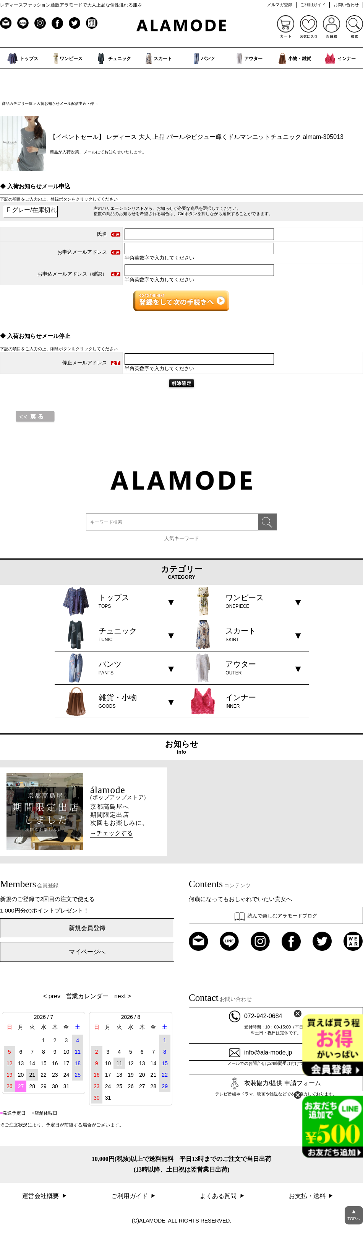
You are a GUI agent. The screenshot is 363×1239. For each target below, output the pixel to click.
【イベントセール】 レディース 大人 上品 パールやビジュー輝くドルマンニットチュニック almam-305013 (197, 137)
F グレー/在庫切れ (30, 210)
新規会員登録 (87, 928)
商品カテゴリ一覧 (17, 103)
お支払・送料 (308, 1196)
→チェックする (111, 833)
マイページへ (87, 951)
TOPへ (354, 1213)
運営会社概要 (41, 1196)
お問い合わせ (346, 4)
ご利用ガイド (313, 4)
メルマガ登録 (279, 4)
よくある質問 (219, 1196)
